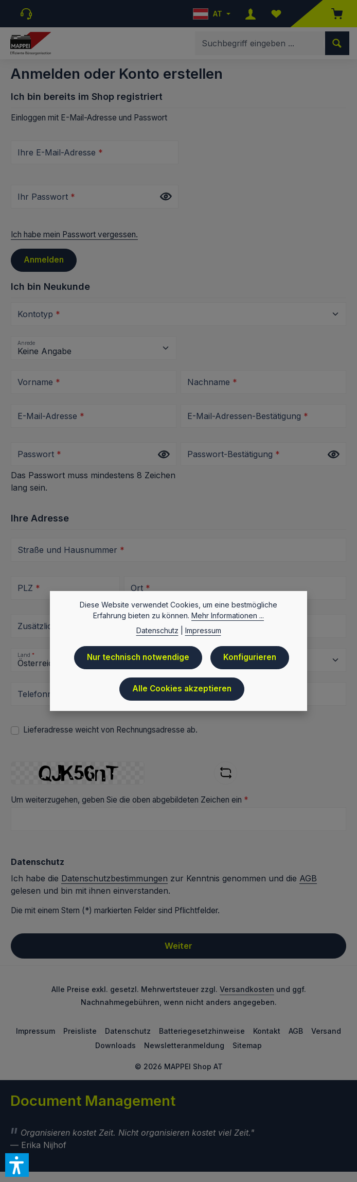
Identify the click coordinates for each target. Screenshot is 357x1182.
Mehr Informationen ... (227, 616)
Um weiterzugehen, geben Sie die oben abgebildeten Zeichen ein (129, 800)
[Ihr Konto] (250, 13)
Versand (326, 1031)
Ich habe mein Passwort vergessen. (74, 234)
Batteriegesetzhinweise (202, 1031)
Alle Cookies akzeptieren (181, 689)
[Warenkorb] (332, 13)
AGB (308, 878)
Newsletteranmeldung (184, 1045)
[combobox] (260, 43)
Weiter (178, 946)
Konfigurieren (249, 658)
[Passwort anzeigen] (165, 196)
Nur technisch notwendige (138, 658)
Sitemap (247, 1045)
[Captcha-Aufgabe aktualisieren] (225, 773)
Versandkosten (247, 989)
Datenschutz (128, 1031)
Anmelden (44, 260)
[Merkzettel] (276, 13)
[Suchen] (337, 43)
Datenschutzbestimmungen (114, 878)
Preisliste (80, 1031)
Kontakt (266, 1031)
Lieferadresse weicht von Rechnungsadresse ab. (110, 730)
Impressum (35, 1031)
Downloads (115, 1045)
